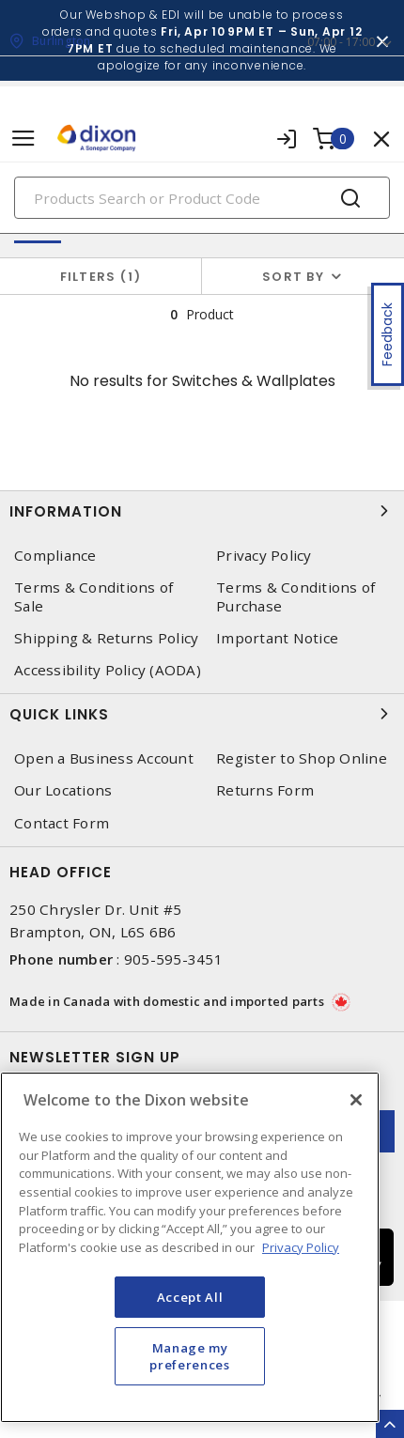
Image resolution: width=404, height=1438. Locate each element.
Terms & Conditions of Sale (93, 596)
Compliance (55, 555)
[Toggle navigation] (23, 138)
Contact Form (61, 823)
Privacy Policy (264, 555)
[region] (190, 1247)
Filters (101, 277)
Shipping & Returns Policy (106, 638)
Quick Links (202, 714)
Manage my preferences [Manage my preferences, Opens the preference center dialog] (189, 1356)
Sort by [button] (293, 277)
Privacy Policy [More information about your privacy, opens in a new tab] (300, 1247)
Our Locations (63, 790)
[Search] (202, 198)
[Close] (356, 1100)
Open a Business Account (104, 758)
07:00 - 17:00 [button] (341, 42)
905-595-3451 (173, 959)
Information (202, 511)
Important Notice (277, 638)
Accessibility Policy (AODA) (107, 670)
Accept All (190, 1297)
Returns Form (265, 790)
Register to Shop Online (301, 758)
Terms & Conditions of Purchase (295, 596)
